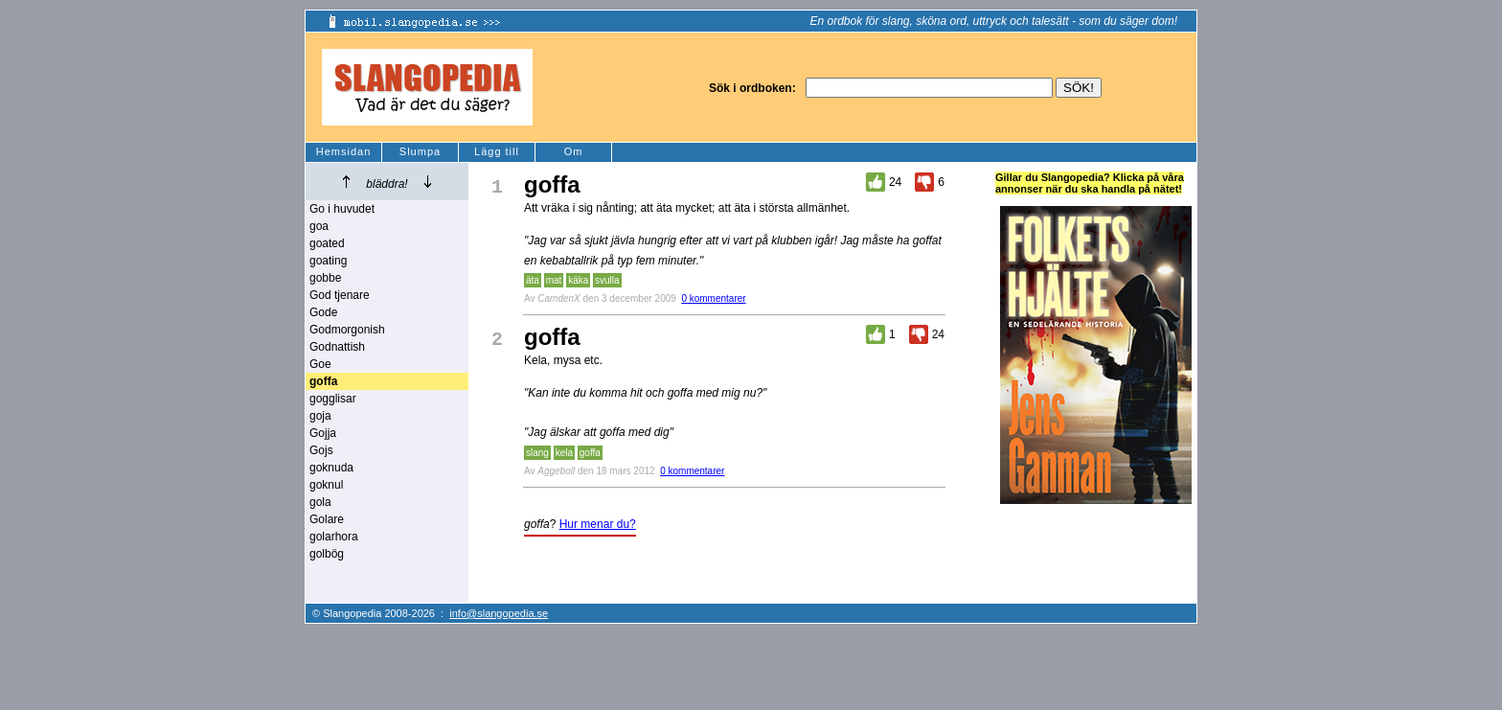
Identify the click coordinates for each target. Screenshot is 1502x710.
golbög (326, 554)
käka (578, 280)
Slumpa (420, 151)
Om (573, 151)
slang (537, 452)
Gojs (321, 450)
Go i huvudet (342, 209)
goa (319, 226)
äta (532, 280)
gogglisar (332, 398)
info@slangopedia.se (498, 613)
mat (554, 280)
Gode (323, 312)
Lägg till (496, 151)
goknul (326, 485)
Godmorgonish (347, 329)
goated (327, 243)
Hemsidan (344, 151)
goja (320, 416)
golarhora (333, 536)
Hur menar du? (597, 524)
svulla (607, 280)
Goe (320, 364)
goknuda (331, 467)
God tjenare (339, 295)
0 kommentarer (713, 298)
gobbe (325, 278)
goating (328, 260)
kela (564, 452)
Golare (326, 519)
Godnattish (337, 347)
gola (320, 502)
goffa (590, 452)
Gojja (322, 433)
